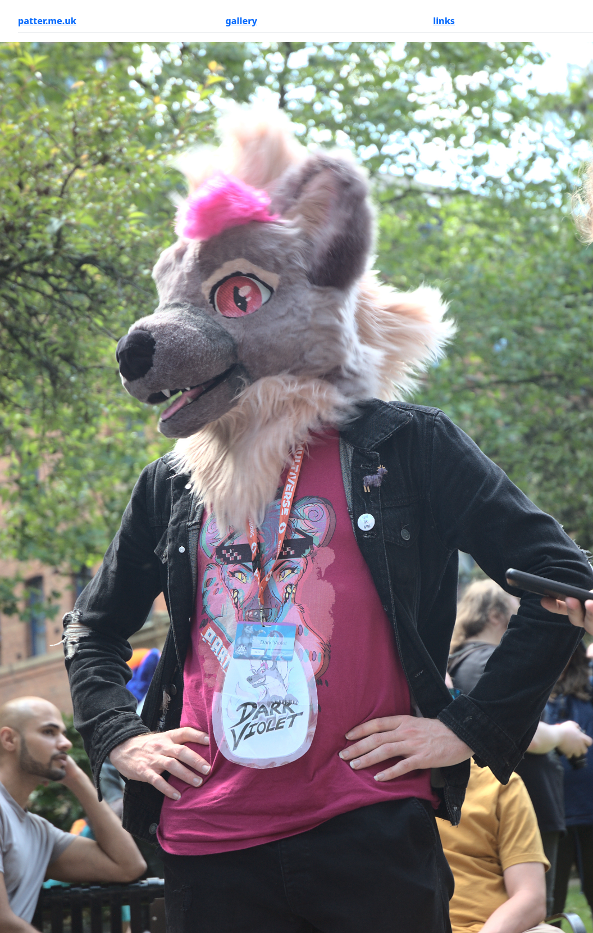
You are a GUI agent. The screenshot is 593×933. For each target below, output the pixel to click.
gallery (241, 21)
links (444, 21)
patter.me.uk (47, 21)
